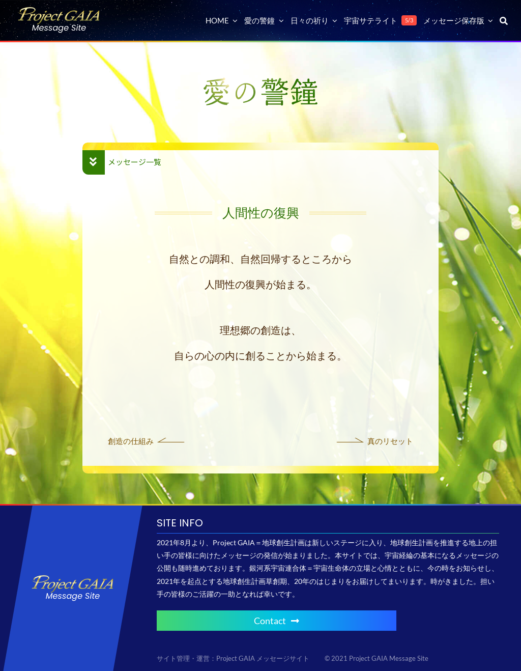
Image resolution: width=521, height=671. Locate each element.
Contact (276, 620)
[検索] (504, 20)
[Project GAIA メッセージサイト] (59, 10)
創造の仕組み (131, 440)
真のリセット (390, 440)
